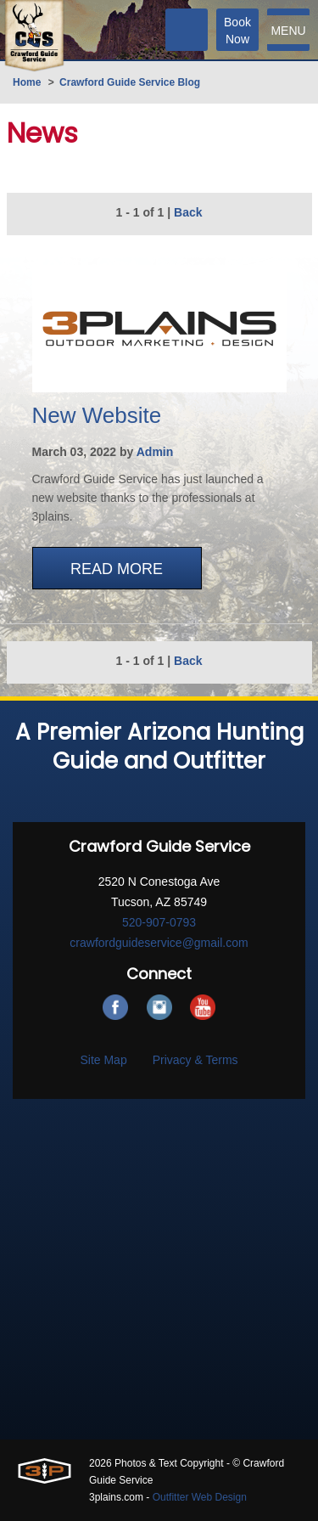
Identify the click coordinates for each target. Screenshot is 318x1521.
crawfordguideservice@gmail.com (159, 942)
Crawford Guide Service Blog (129, 82)
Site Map (103, 1060)
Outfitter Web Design (200, 1497)
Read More (116, 569)
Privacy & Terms (195, 1060)
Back (188, 212)
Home (27, 82)
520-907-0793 (159, 922)
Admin (155, 452)
